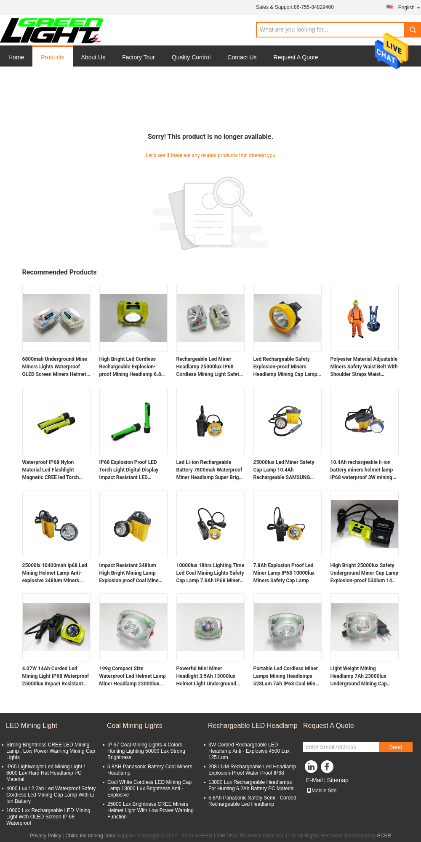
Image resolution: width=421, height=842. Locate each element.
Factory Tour (138, 57)
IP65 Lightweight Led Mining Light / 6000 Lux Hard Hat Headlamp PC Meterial (45, 773)
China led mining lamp (90, 836)
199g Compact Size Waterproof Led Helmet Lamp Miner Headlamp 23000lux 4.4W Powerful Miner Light (132, 676)
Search (412, 29)
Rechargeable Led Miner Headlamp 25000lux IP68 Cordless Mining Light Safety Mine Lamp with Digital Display (209, 367)
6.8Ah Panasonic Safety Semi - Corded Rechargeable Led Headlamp (252, 801)
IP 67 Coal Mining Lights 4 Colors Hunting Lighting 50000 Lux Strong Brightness (146, 751)
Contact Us (241, 57)
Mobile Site (321, 791)
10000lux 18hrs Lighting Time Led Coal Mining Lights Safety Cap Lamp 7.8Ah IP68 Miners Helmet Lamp (210, 573)
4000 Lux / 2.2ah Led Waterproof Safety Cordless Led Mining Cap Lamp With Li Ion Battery (51, 795)
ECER (384, 836)
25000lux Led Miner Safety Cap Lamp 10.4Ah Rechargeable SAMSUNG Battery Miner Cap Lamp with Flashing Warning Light (286, 470)
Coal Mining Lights (135, 725)
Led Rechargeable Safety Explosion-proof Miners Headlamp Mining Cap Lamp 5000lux (285, 367)
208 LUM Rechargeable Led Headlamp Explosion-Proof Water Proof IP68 (252, 770)
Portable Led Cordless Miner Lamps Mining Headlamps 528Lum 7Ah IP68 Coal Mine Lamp (285, 676)
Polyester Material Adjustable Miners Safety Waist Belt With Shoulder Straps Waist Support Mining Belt (364, 367)
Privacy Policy (45, 836)
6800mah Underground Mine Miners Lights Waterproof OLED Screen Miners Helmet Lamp (54, 367)
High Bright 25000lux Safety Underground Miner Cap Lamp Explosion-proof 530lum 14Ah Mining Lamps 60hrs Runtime (364, 573)
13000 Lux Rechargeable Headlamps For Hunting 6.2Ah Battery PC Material (251, 785)
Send (395, 747)
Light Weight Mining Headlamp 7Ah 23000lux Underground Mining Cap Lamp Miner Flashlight (358, 676)
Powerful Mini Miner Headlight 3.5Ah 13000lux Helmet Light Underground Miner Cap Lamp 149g (206, 676)
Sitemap (337, 780)
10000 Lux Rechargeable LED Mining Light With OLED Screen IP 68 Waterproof (48, 816)
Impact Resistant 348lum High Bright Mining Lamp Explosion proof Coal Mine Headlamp (129, 573)
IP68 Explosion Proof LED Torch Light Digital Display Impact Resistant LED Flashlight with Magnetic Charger (129, 470)
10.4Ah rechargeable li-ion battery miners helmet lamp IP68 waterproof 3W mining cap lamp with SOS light (361, 470)
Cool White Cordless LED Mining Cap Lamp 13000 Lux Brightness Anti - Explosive (149, 788)
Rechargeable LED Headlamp (253, 725)
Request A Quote (296, 57)
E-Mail (314, 780)
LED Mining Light (31, 725)
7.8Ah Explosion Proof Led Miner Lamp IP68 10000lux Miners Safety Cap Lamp (284, 573)
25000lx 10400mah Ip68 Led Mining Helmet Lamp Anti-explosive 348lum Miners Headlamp (54, 573)
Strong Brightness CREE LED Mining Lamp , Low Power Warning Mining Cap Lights (50, 751)
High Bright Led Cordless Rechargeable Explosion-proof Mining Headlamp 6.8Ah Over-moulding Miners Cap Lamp (133, 367)
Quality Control (191, 57)
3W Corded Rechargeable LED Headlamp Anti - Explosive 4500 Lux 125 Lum (249, 751)
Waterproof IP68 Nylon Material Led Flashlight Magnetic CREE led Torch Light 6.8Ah (50, 470)
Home (16, 57)
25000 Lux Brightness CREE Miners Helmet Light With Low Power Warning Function (150, 810)
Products (52, 57)
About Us (93, 57)
